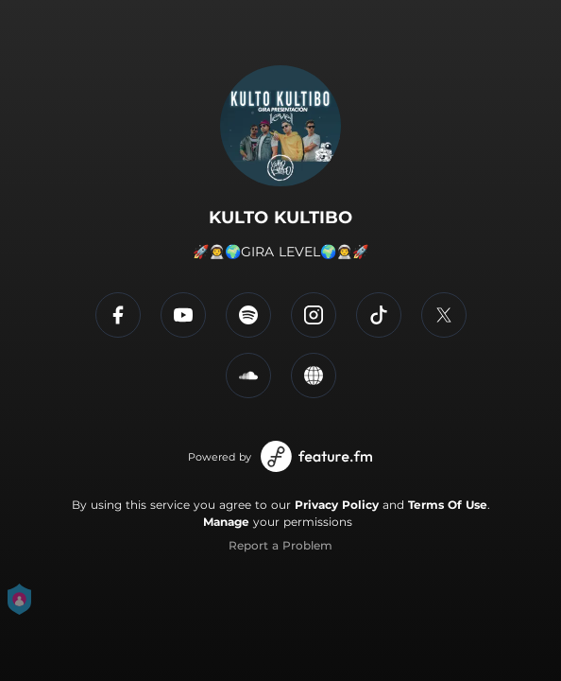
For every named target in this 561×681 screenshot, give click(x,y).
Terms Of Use (447, 505)
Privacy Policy (337, 505)
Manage (226, 522)
